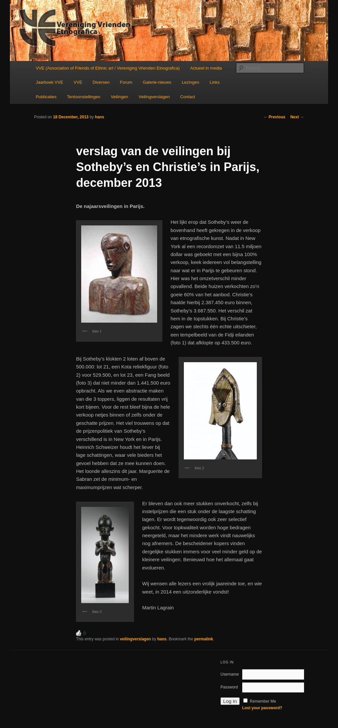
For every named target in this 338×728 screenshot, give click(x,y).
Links (215, 82)
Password (229, 687)
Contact (187, 96)
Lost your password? (262, 708)
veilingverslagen (135, 639)
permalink (203, 639)
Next (297, 117)
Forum (126, 82)
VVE (78, 82)
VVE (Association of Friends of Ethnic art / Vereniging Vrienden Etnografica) (108, 68)
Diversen (101, 82)
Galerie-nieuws (157, 82)
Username (229, 674)
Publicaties (46, 96)
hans (99, 117)
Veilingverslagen (154, 96)
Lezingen (190, 82)
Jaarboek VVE (49, 82)
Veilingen (119, 96)
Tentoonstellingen (83, 96)
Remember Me (263, 701)
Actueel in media (206, 68)
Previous (274, 117)
